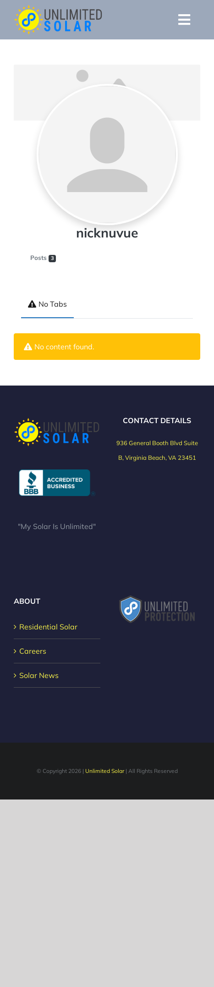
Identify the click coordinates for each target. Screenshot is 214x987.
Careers (32, 651)
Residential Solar (48, 626)
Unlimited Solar (104, 770)
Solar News (39, 675)
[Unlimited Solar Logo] (58, 8)
